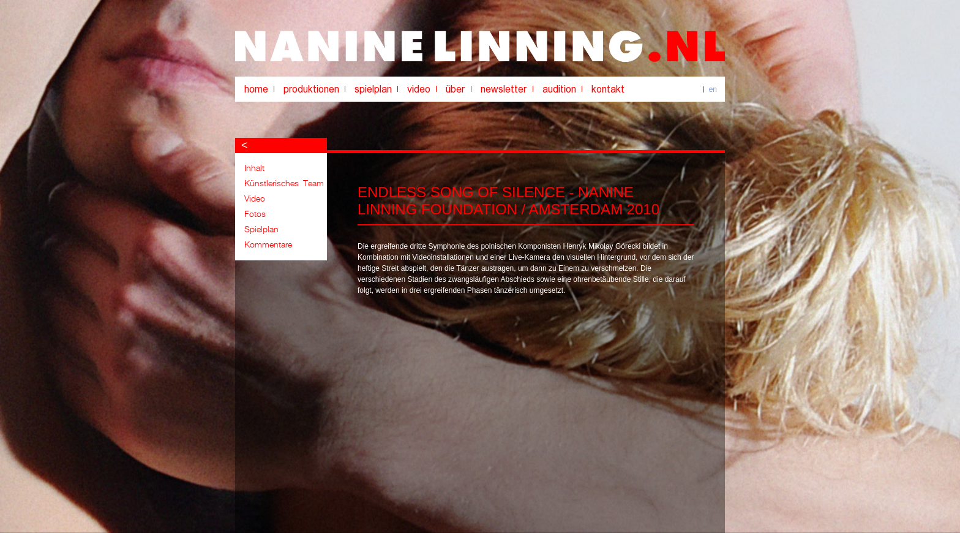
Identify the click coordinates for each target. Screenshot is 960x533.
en (713, 89)
